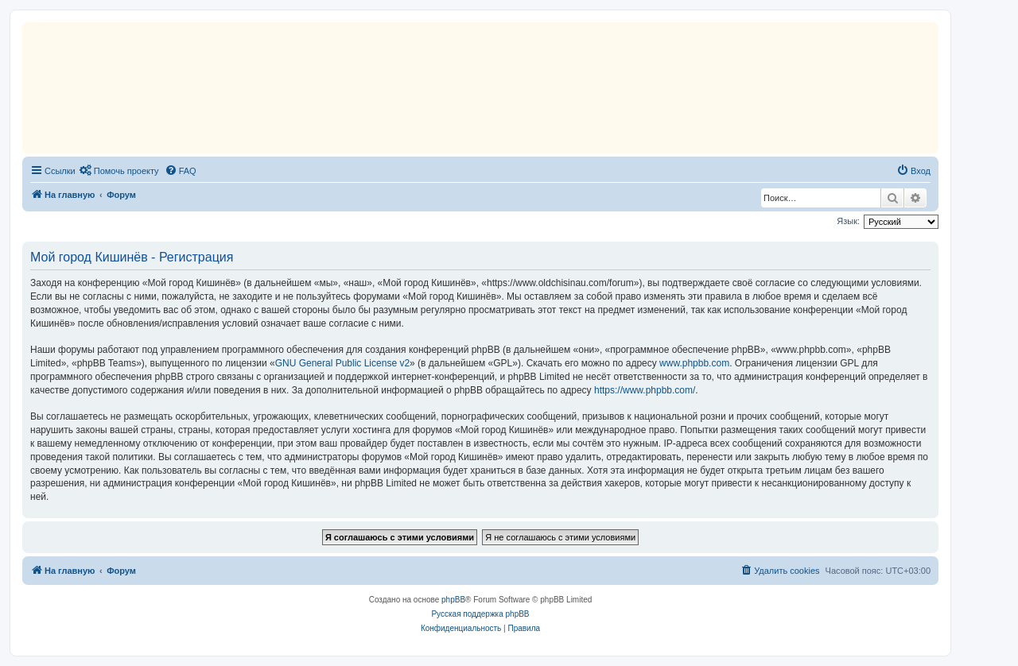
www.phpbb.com (694, 363)
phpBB (453, 599)
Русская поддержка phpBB (480, 614)
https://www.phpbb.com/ (644, 390)
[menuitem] (119, 170)
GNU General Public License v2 (342, 363)
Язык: (848, 221)
